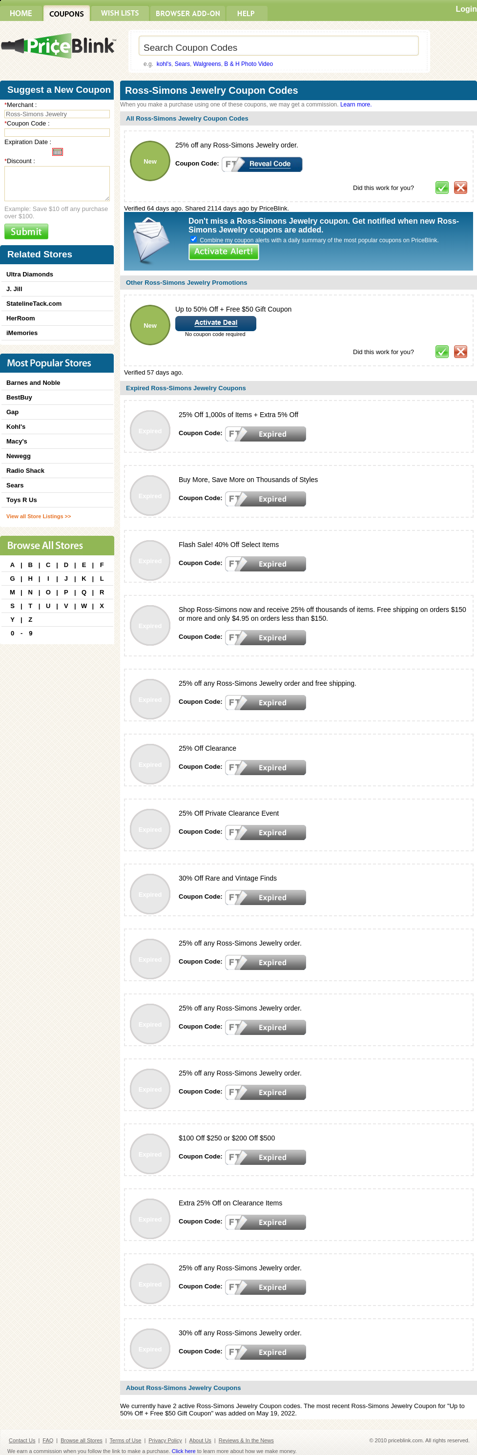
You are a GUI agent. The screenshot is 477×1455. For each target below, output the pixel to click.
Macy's (16, 441)
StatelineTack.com (34, 303)
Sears (182, 64)
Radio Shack (25, 470)
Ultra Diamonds (29, 274)
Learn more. (356, 104)
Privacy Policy (165, 1440)
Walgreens (207, 64)
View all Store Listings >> (38, 516)
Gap (12, 412)
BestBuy (19, 397)
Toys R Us (21, 500)
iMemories (22, 333)
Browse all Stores (82, 1440)
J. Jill (14, 289)
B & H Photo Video (248, 64)
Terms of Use (126, 1440)
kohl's (164, 64)
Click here (184, 1451)
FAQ (47, 1440)
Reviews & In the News (246, 1440)
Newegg (18, 456)
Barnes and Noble (33, 382)
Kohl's (15, 426)
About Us (200, 1440)
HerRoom (20, 318)
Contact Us (22, 1440)
